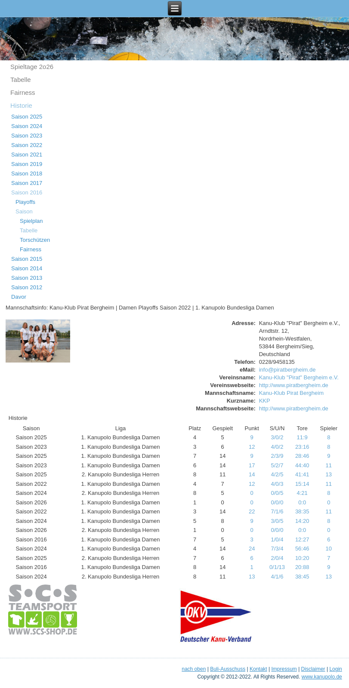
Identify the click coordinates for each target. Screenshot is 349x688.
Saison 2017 (26, 183)
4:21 (302, 493)
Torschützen (35, 240)
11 (329, 465)
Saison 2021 (26, 154)
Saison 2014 (26, 268)
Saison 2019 (26, 164)
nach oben (194, 669)
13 (329, 474)
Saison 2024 (26, 126)
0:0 (302, 502)
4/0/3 (277, 484)
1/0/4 (277, 539)
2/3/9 (277, 456)
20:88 (302, 567)
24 (252, 548)
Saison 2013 (26, 278)
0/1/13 (277, 567)
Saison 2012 (26, 287)
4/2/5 (277, 474)
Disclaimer (313, 669)
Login (335, 669)
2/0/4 (277, 558)
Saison (24, 211)
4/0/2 (277, 447)
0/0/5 (277, 493)
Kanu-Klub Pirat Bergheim (291, 393)
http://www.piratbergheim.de (293, 385)
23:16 (302, 447)
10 (329, 548)
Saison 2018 (26, 173)
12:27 (302, 539)
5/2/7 (277, 465)
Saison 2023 (26, 135)
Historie (21, 105)
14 (252, 474)
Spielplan (31, 221)
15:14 (302, 484)
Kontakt (258, 669)
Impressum (283, 669)
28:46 (302, 456)
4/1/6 (277, 576)
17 (252, 465)
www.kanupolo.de (322, 677)
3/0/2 (277, 437)
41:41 (302, 474)
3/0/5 (277, 521)
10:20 (302, 558)
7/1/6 (277, 511)
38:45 (302, 576)
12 (252, 447)
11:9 (302, 437)
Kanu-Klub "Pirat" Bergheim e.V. (299, 377)
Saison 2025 (26, 116)
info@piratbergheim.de (287, 369)
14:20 (302, 521)
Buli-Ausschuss (227, 669)
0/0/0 (277, 502)
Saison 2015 (26, 259)
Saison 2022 (26, 145)
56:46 (302, 548)
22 (252, 511)
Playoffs (25, 202)
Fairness (22, 92)
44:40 (302, 465)
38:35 (302, 511)
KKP (264, 400)
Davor (18, 297)
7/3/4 (277, 548)
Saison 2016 (26, 192)
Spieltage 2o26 (31, 66)
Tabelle (20, 79)
